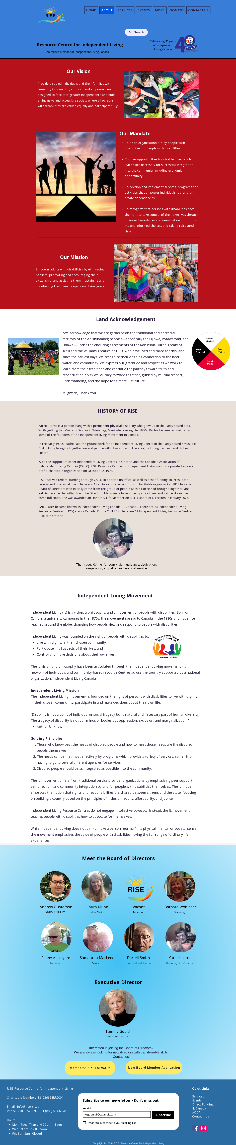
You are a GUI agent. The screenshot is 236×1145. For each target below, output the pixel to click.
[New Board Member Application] (154, 1067)
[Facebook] (195, 1128)
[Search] (136, 32)
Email (87, 1108)
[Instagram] (203, 1128)
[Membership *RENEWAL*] (90, 1068)
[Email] (115, 1114)
